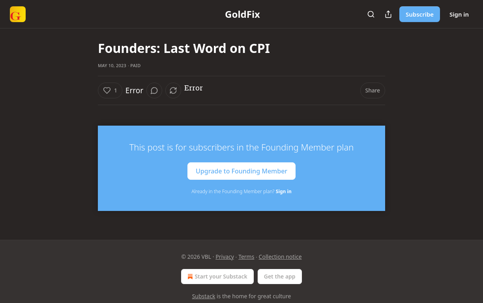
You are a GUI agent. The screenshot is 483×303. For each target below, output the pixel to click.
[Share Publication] (388, 14)
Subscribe (420, 14)
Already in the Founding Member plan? (241, 191)
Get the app (280, 276)
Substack (203, 296)
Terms (246, 256)
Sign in (459, 14)
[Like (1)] (110, 90)
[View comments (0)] (154, 90)
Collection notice (280, 256)
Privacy (224, 256)
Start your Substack (216, 276)
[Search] (371, 14)
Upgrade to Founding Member (241, 171)
